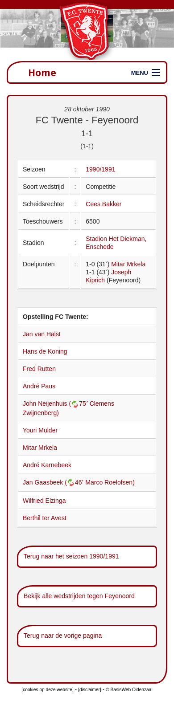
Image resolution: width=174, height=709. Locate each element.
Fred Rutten (39, 368)
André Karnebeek (47, 465)
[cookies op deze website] (47, 689)
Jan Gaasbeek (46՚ (54, 482)
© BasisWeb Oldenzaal (129, 689)
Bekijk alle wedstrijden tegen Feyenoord (79, 595)
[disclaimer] (89, 689)
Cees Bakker (103, 204)
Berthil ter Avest (44, 518)
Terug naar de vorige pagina (63, 635)
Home (42, 72)
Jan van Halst (42, 334)
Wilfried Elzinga (44, 500)
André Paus (39, 386)
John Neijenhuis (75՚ (56, 403)
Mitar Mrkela (128, 264)
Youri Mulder (40, 430)
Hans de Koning (45, 351)
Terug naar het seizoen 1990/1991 (71, 556)
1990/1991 (100, 169)
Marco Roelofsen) (110, 482)
